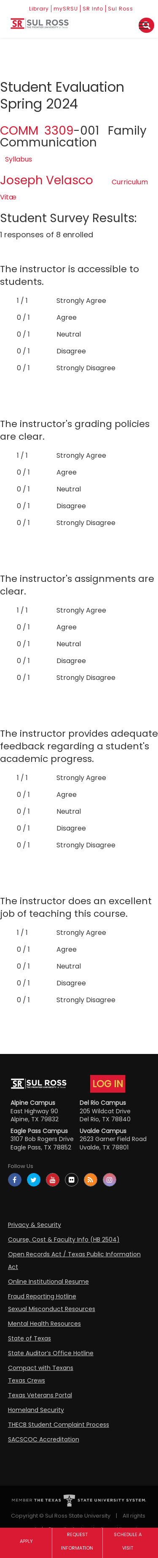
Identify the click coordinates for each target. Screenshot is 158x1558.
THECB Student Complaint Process (58, 1424)
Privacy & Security (34, 1225)
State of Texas (29, 1338)
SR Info (93, 8)
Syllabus (18, 159)
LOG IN (107, 1084)
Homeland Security (36, 1410)
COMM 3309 (36, 130)
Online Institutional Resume (48, 1281)
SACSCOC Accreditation (43, 1439)
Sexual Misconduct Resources (51, 1309)
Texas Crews (26, 1380)
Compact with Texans (40, 1368)
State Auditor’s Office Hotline (51, 1353)
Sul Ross (120, 8)
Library (39, 8)
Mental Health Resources (44, 1323)
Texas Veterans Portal (40, 1395)
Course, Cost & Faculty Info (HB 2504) (64, 1239)
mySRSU (66, 8)
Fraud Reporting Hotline (42, 1296)
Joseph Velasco (46, 180)
